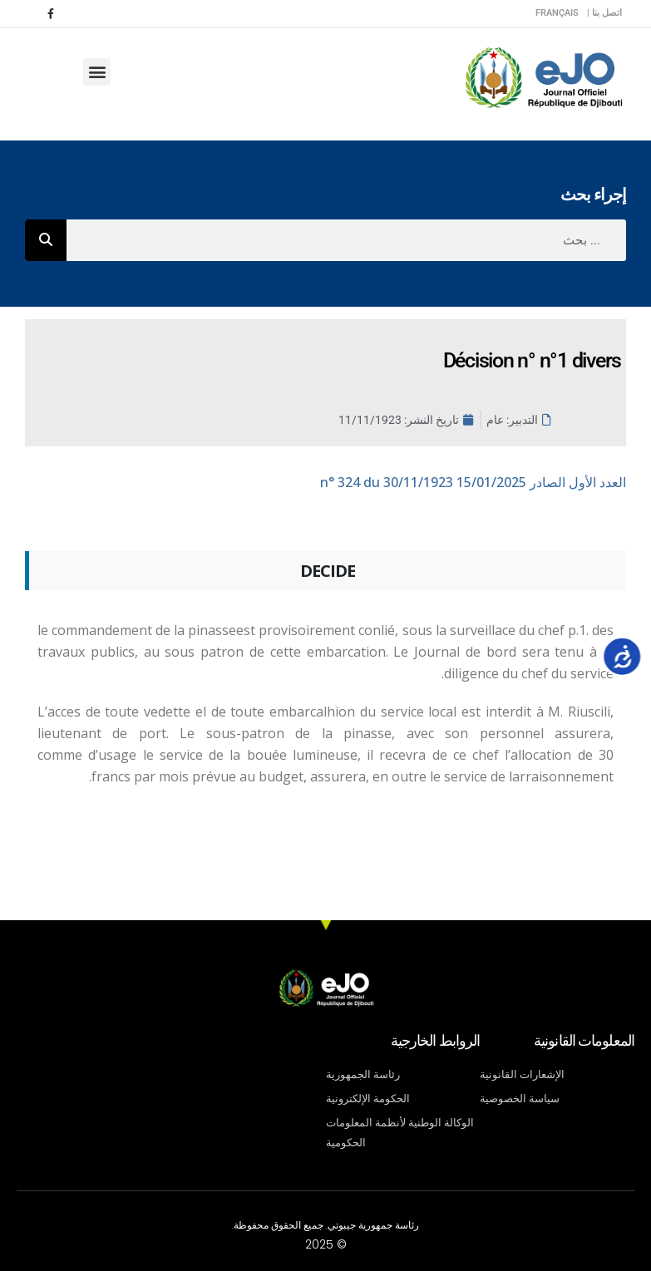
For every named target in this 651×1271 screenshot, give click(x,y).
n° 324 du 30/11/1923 (473, 482)
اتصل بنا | (604, 12)
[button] (97, 72)
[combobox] (346, 240)
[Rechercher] (46, 240)
